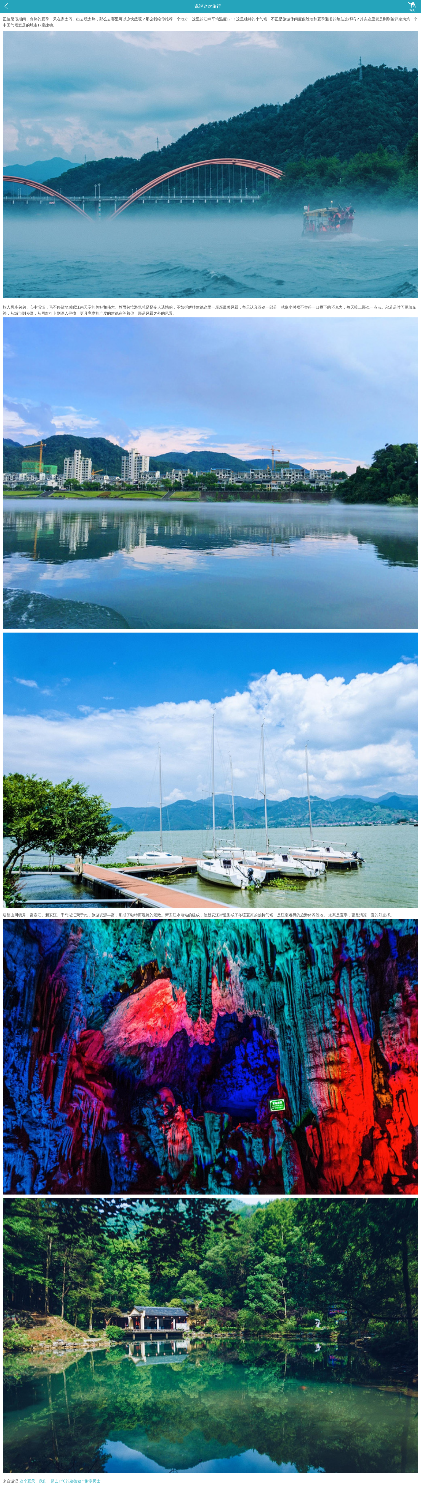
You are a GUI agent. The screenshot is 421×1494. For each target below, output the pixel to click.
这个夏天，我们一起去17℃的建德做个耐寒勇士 (60, 1481)
